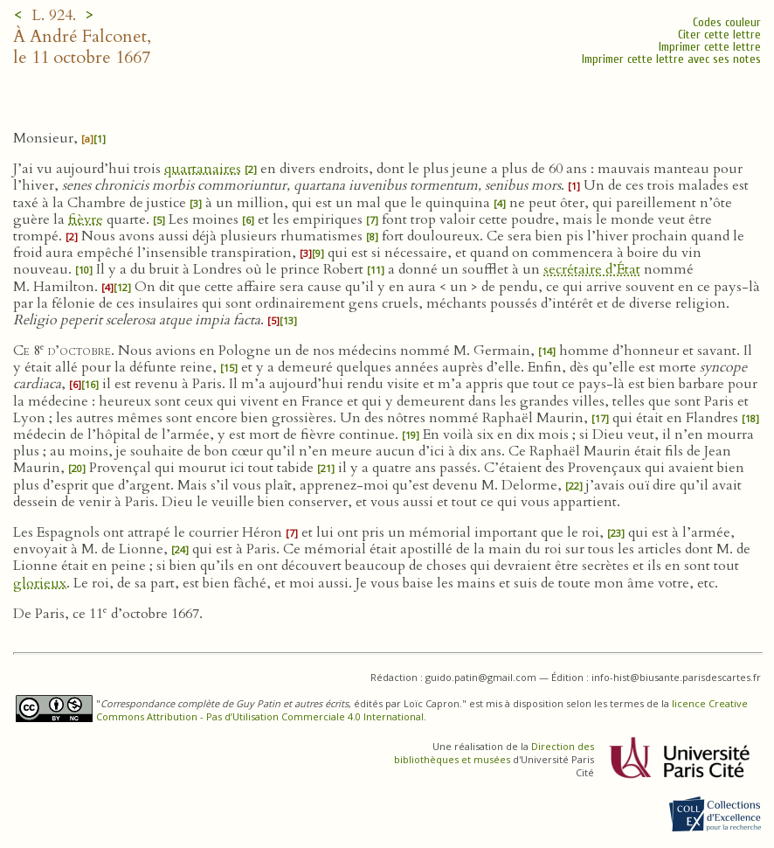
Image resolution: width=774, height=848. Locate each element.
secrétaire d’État (591, 269)
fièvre (85, 219)
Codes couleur (727, 22)
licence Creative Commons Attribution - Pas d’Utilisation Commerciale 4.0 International (422, 710)
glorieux (39, 583)
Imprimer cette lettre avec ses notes (671, 59)
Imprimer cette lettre (710, 46)
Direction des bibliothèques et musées (494, 753)
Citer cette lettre (719, 34)
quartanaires (202, 168)
